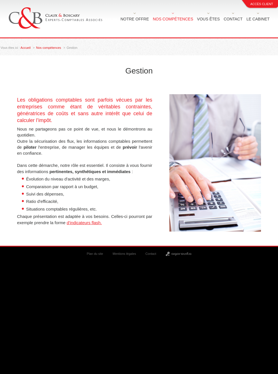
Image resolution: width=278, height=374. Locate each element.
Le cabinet (258, 19)
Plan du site (95, 253)
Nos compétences (173, 19)
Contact (233, 19)
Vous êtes (208, 19)
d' (84, 222)
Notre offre (135, 19)
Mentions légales (124, 253)
